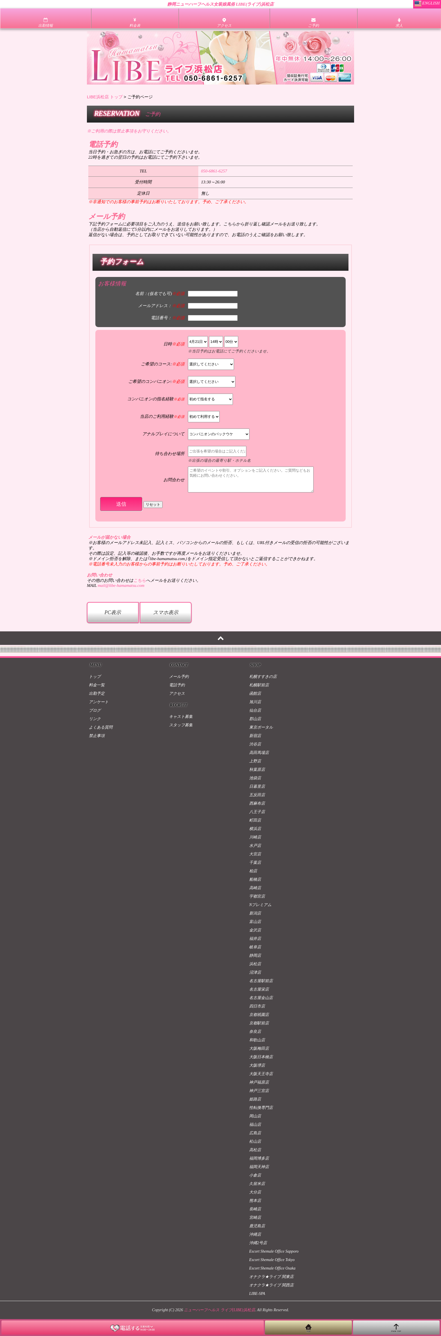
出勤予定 (97, 693)
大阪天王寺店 (261, 1074)
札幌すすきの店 (263, 676)
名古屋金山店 (261, 998)
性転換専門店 (261, 1108)
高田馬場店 (259, 753)
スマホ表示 (165, 612)
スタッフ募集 (181, 725)
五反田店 (257, 795)
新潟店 (255, 913)
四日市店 (257, 1006)
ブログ (95, 710)
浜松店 (255, 964)
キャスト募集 (181, 716)
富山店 (255, 922)
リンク (95, 719)
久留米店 (257, 1184)
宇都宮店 (257, 896)
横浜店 (255, 829)
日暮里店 (257, 786)
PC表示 (112, 612)
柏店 (253, 871)
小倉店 (255, 1175)
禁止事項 (97, 736)
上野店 (255, 761)
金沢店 (255, 930)
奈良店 (255, 1031)
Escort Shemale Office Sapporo (274, 1251)
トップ (95, 676)
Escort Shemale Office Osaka (272, 1268)
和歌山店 (257, 1040)
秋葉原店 (257, 769)
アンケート (99, 702)
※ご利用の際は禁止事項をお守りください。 (129, 131)
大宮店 (255, 854)
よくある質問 (100, 727)
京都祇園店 (259, 1015)
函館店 (255, 693)
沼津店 (255, 972)
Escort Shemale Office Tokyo (272, 1260)
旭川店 (255, 702)
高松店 (255, 1150)
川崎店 (255, 837)
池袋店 (255, 778)
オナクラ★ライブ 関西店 (271, 1285)
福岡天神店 (259, 1167)
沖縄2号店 (258, 1243)
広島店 (255, 1133)
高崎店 (255, 888)
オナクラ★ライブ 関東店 (271, 1277)
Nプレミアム (260, 905)
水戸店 (255, 846)
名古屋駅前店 (261, 981)
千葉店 (255, 862)
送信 (121, 504)
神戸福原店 (259, 1082)
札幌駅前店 (259, 685)
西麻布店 (257, 803)
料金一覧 (97, 685)
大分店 (255, 1192)
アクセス (177, 693)
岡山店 (255, 1116)
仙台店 (255, 710)
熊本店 (255, 1201)
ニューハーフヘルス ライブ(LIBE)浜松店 (219, 1310)
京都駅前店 (259, 1023)
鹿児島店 (257, 1226)
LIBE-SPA (257, 1293)
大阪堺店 (257, 1065)
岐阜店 (255, 947)
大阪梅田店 (259, 1048)
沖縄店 (255, 1234)
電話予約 (177, 685)
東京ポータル (261, 727)
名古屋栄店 (259, 989)
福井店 (255, 938)
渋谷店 (255, 744)
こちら (139, 580)
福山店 (255, 1124)
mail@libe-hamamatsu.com (121, 585)
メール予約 (179, 676)
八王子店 (257, 812)
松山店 (255, 1141)
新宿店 (255, 736)
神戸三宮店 (259, 1091)
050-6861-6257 (214, 171)
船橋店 (255, 879)
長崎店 (255, 1209)
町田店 (255, 820)
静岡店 (255, 955)
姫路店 (255, 1099)
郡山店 (255, 719)
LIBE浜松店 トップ (105, 96)
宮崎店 (255, 1217)
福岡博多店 (259, 1158)
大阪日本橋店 (261, 1057)
